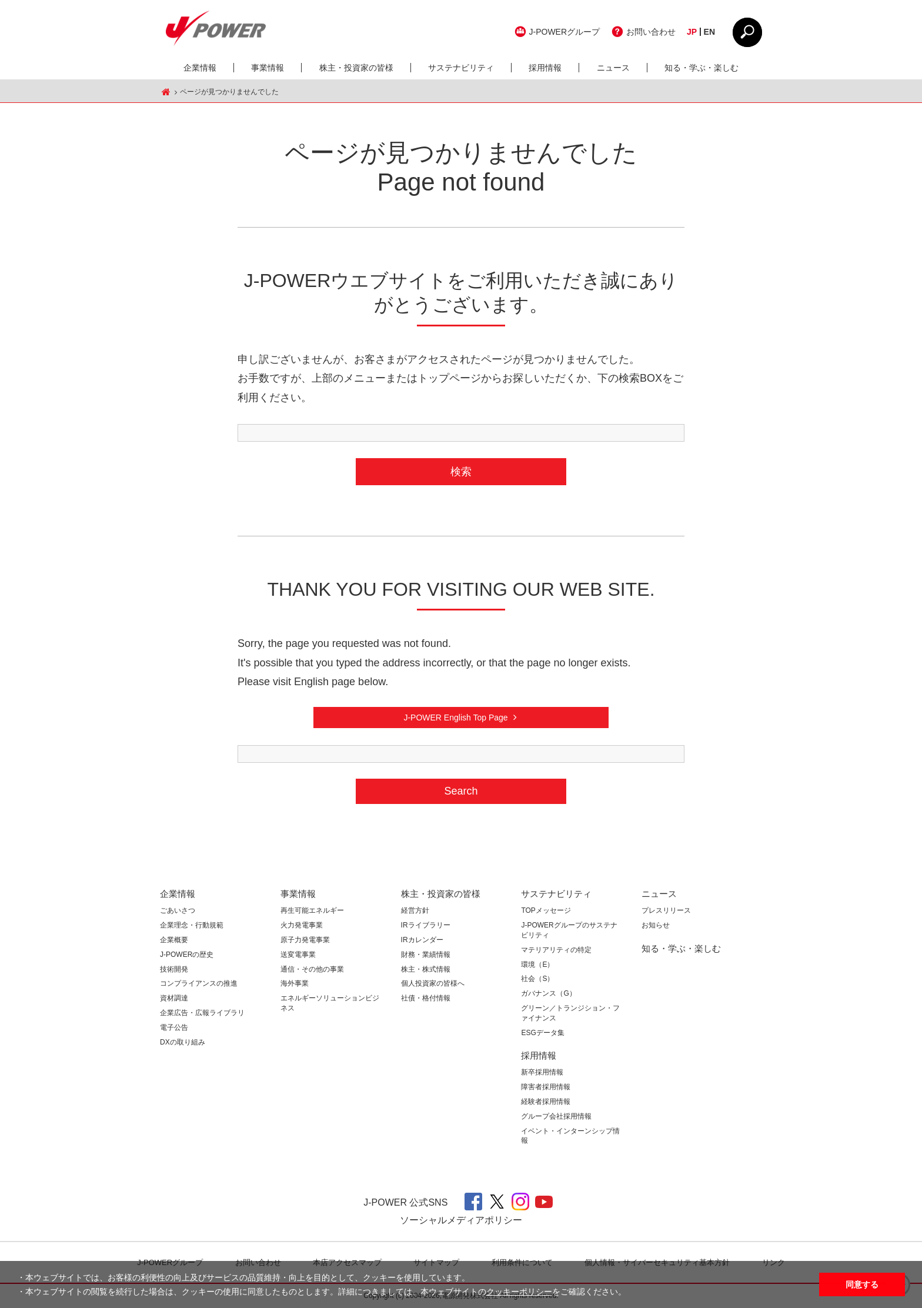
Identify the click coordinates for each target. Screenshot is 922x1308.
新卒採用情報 (542, 1072)
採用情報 (545, 67)
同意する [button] (862, 1284)
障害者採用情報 (545, 1087)
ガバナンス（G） (548, 993)
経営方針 (415, 910)
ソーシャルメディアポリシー (461, 1220)
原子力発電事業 (305, 940)
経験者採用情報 (545, 1101)
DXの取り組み (182, 1042)
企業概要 (174, 940)
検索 (461, 472)
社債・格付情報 (425, 998)
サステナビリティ (461, 67)
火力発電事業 (301, 925)
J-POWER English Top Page (455, 717)
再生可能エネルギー (312, 910)
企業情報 (199, 67)
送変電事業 (298, 954)
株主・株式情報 (425, 969)
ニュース (613, 67)
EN (709, 31)
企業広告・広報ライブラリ (202, 1013)
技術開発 (174, 969)
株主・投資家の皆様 (356, 67)
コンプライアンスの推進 (199, 983)
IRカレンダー (422, 940)
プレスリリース (666, 910)
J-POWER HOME (166, 91)
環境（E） (537, 964)
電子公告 (174, 1027)
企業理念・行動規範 (191, 925)
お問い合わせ (651, 31)
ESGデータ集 (542, 1033)
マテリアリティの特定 (556, 950)
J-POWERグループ (564, 31)
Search (460, 791)
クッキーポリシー (519, 1291)
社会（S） (537, 979)
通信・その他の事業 (312, 969)
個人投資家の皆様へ (433, 983)
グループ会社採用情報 (556, 1116)
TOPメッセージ (545, 910)
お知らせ (656, 925)
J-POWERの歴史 (186, 954)
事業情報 (267, 67)
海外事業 (294, 983)
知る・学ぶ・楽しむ (701, 67)
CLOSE (747, 32)
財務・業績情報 (425, 954)
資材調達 (174, 998)
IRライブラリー (425, 925)
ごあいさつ (177, 910)
